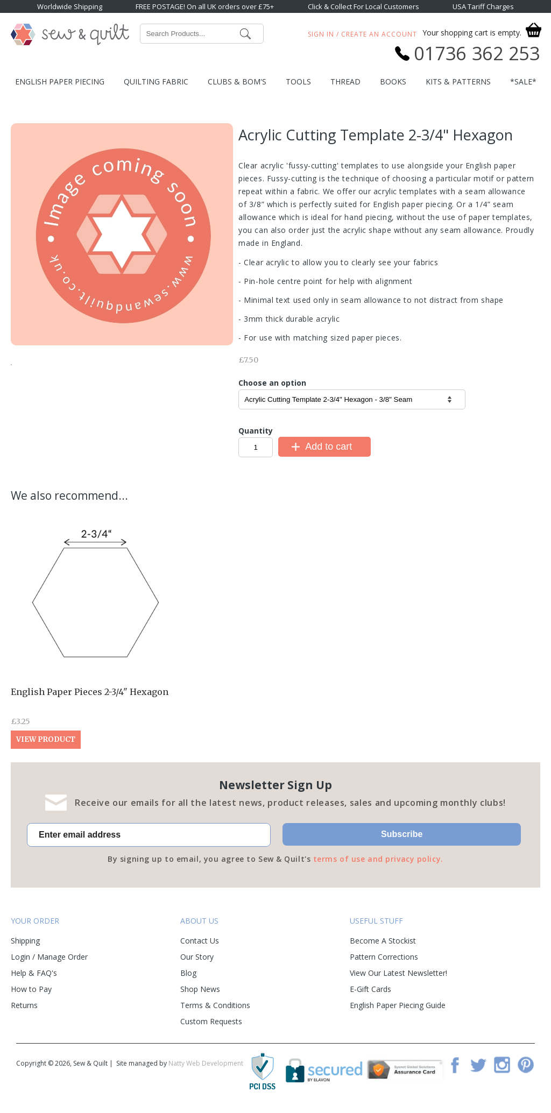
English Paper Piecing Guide (398, 1005)
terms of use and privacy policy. (378, 859)
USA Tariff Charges (483, 6)
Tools (298, 81)
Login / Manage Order (49, 957)
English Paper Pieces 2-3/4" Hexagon (89, 691)
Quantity (255, 431)
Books (393, 81)
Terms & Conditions (215, 1005)
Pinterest (526, 1064)
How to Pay (31, 989)
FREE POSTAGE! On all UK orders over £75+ (205, 6)
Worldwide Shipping (69, 6)
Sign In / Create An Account (362, 34)
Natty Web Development (205, 1063)
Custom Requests (211, 1021)
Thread (345, 81)
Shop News (200, 989)
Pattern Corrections (384, 957)
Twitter (478, 1064)
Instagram (502, 1064)
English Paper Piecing (59, 81)
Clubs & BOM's (237, 81)
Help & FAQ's (34, 973)
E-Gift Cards (370, 989)
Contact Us (199, 940)
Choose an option (272, 383)
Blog (188, 973)
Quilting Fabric (156, 81)
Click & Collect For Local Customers (363, 6)
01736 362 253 (477, 53)
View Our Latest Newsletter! (398, 973)
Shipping (25, 940)
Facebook (455, 1064)
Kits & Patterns (458, 81)
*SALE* (523, 81)
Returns (24, 1005)
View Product (45, 739)
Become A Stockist (383, 940)
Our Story (197, 957)
